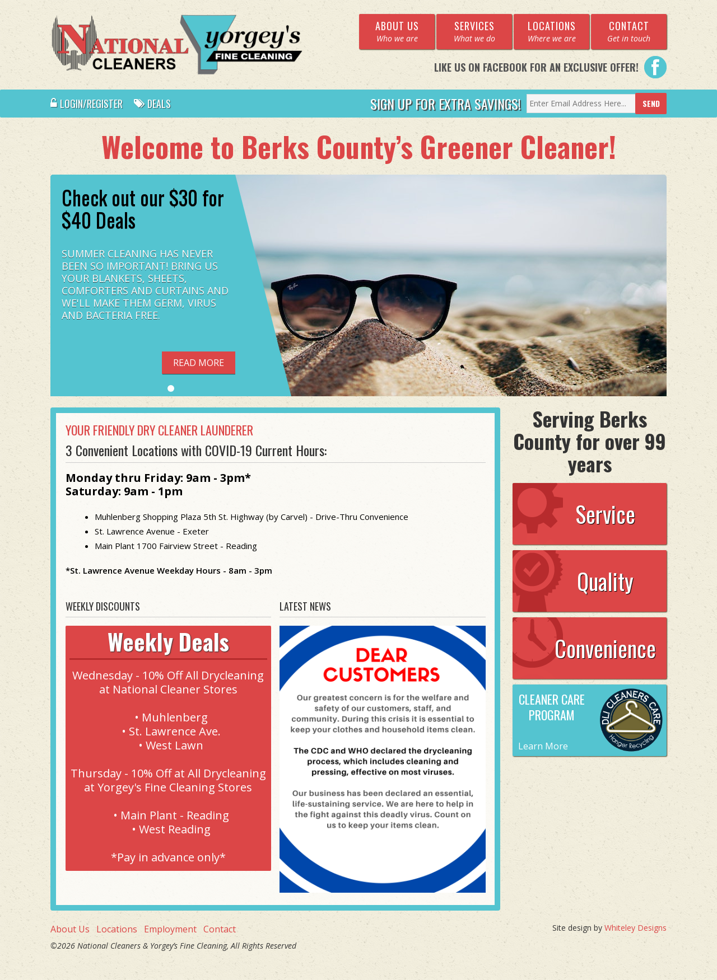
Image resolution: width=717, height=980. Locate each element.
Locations (116, 929)
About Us (70, 929)
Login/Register (86, 104)
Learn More (543, 746)
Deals (152, 104)
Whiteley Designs (635, 927)
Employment (170, 929)
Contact (219, 929)
